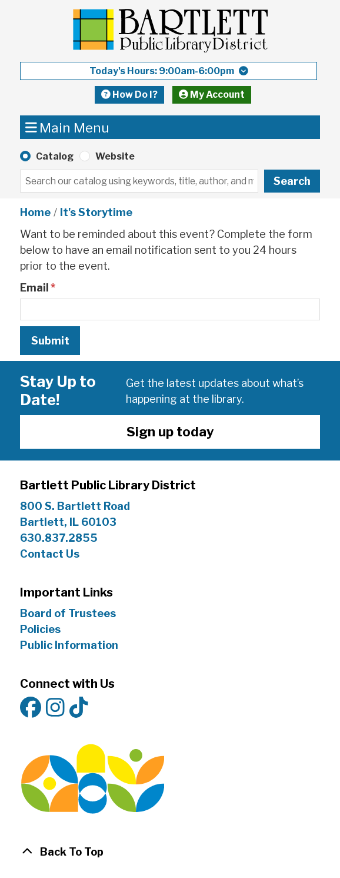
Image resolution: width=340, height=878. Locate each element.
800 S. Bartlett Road (75, 506)
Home (35, 212)
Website (115, 156)
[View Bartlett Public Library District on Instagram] (55, 708)
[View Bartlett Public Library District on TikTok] (78, 708)
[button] (168, 71)
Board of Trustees (68, 613)
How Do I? (129, 94)
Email (34, 287)
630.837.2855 (59, 538)
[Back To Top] (170, 851)
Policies (40, 629)
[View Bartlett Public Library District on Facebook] (30, 708)
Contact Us (49, 554)
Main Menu (67, 126)
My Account (212, 94)
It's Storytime (96, 212)
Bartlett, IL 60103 (69, 522)
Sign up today (170, 431)
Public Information (69, 645)
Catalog (55, 156)
